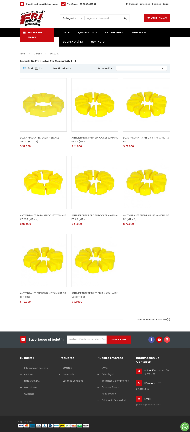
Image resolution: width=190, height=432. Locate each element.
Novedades (69, 374)
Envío (105, 368)
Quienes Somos (110, 387)
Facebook (151, 339)
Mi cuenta (131, 4)
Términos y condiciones (115, 380)
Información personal (36, 368)
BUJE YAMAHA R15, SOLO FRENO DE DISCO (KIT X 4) (39, 139)
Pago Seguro (109, 393)
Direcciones (30, 387)
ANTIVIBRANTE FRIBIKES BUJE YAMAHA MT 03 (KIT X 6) (146, 217)
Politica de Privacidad (114, 400)
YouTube (159, 339)
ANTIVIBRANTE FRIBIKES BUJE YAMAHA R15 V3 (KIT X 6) (95, 295)
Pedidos (156, 4)
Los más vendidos (73, 380)
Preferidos (144, 4)
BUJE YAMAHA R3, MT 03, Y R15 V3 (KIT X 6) (146, 139)
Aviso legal (107, 374)
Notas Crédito (32, 381)
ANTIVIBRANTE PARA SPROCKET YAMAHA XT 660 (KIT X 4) (43, 217)
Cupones (29, 393)
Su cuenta (27, 358)
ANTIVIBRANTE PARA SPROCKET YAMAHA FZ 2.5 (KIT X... (95, 139)
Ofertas (67, 368)
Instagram (167, 339)
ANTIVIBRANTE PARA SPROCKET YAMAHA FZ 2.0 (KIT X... (95, 217)
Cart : (157, 18)
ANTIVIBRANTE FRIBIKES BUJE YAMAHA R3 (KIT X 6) (43, 295)
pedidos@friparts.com (46, 4)
